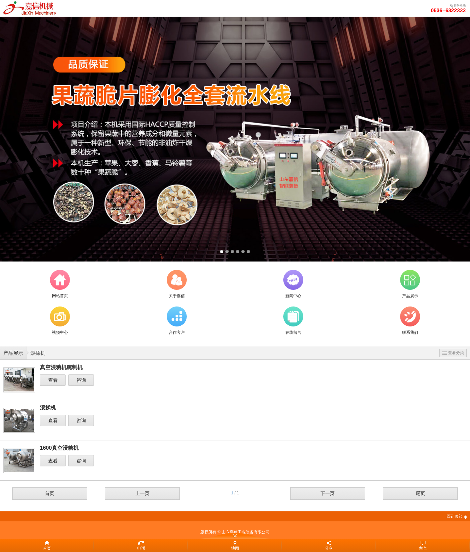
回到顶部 (454, 516)
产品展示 (13, 353)
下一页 (328, 493)
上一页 (142, 493)
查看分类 (453, 352)
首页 (49, 493)
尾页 (420, 493)
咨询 (81, 380)
